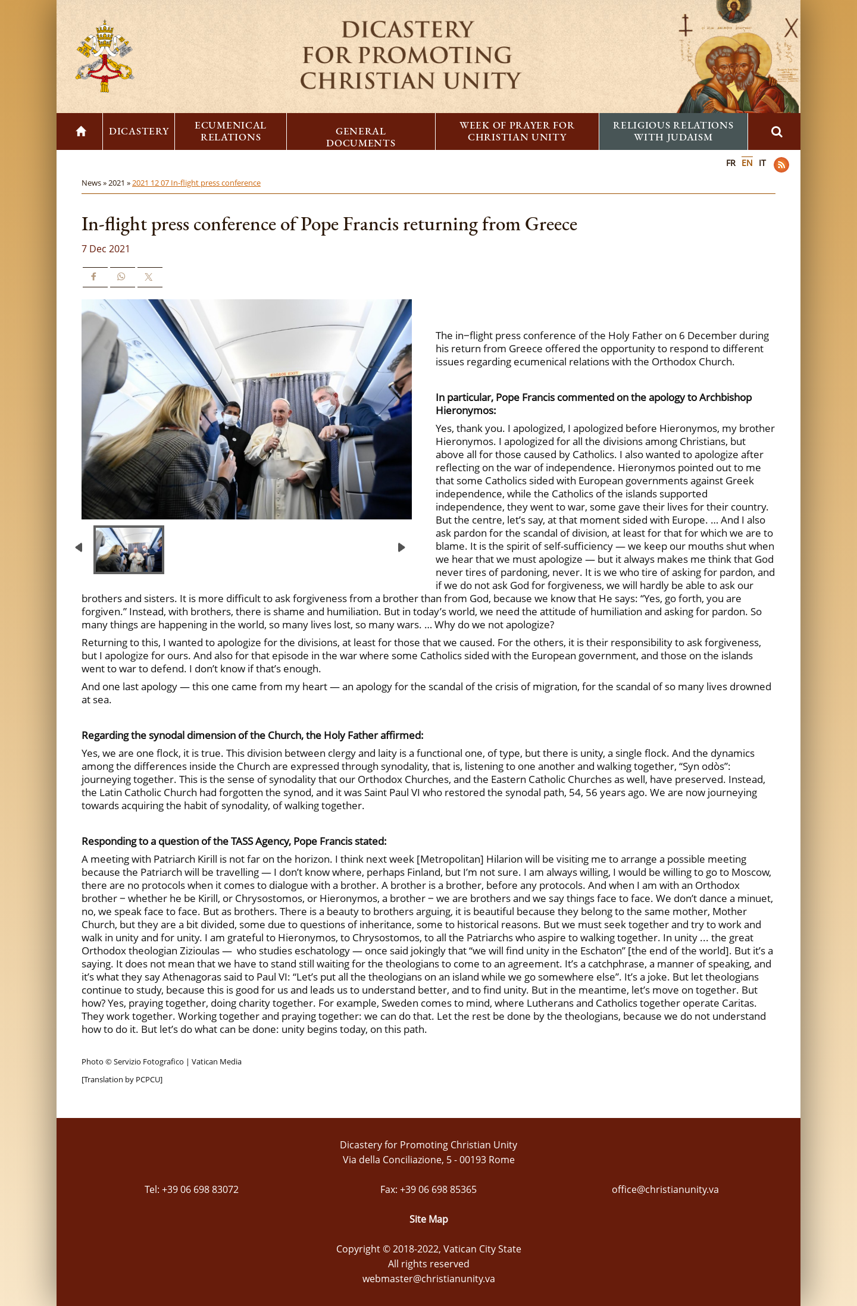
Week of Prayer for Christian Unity (517, 130)
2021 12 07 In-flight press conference (196, 182)
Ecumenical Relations (231, 130)
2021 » (120, 182)
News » (95, 182)
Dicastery (138, 130)
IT (762, 162)
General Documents (360, 136)
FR (731, 162)
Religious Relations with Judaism (673, 130)
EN (747, 162)
